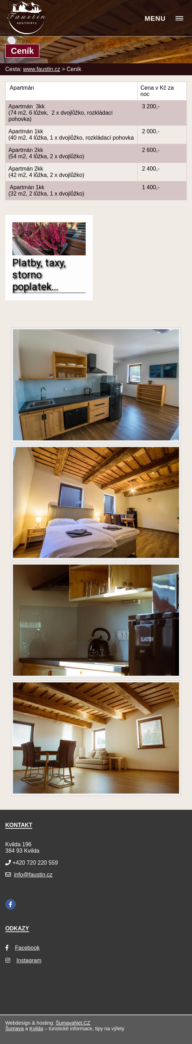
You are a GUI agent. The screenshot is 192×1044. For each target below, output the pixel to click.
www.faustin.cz (41, 69)
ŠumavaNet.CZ (73, 1023)
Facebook (27, 948)
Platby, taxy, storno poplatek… (39, 275)
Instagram (28, 960)
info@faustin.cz (33, 875)
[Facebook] (10, 904)
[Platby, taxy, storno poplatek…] (49, 253)
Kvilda (36, 1028)
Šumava (14, 1028)
